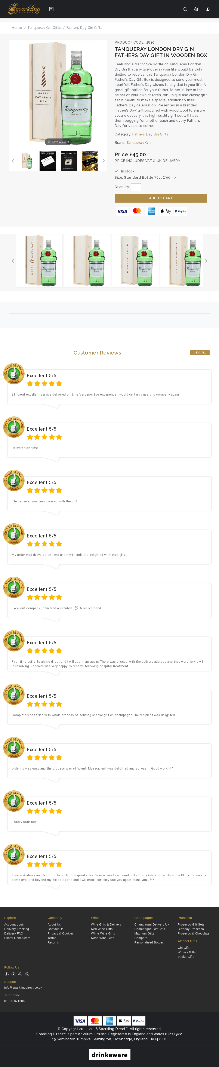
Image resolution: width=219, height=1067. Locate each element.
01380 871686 (14, 1001)
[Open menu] (51, 9)
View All (200, 352)
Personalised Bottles (149, 942)
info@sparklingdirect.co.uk (23, 987)
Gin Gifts (184, 947)
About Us (54, 924)
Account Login (14, 924)
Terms (52, 938)
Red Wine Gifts (102, 929)
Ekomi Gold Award (17, 938)
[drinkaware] (109, 1054)
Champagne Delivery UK (152, 924)
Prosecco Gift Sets (191, 924)
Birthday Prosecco (191, 929)
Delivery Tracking (16, 929)
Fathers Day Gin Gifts (150, 134)
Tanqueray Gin (138, 143)
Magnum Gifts (144, 933)
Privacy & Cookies (61, 933)
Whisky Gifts (187, 952)
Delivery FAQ (13, 933)
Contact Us (56, 929)
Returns (53, 942)
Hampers (140, 938)
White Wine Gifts (103, 933)
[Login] (207, 9)
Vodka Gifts (186, 956)
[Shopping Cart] (196, 9)
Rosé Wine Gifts (102, 938)
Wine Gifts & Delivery (106, 924)
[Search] (185, 9)
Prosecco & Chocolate (194, 933)
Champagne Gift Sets (149, 929)
